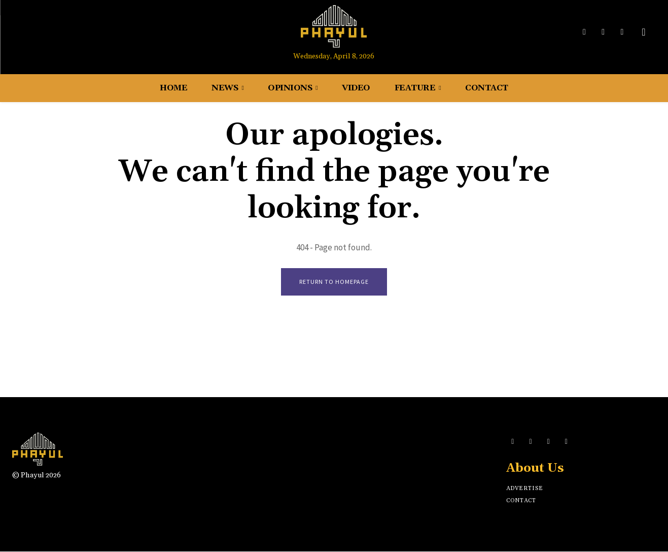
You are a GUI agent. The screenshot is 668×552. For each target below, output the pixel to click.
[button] (643, 32)
